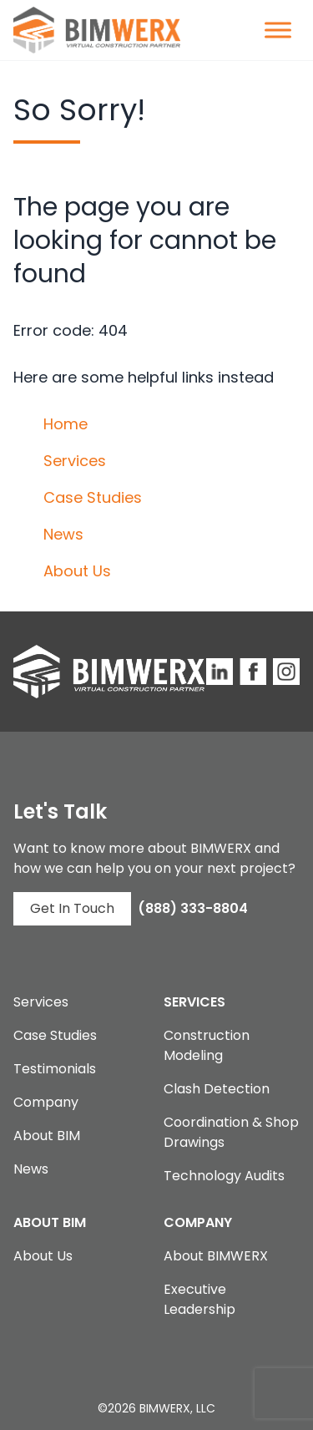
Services (74, 460)
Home (65, 423)
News (63, 534)
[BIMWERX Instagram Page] (286, 671)
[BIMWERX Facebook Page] (253, 671)
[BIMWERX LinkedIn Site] (219, 671)
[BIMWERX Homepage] (96, 30)
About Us (77, 570)
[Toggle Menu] (278, 30)
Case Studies (92, 497)
